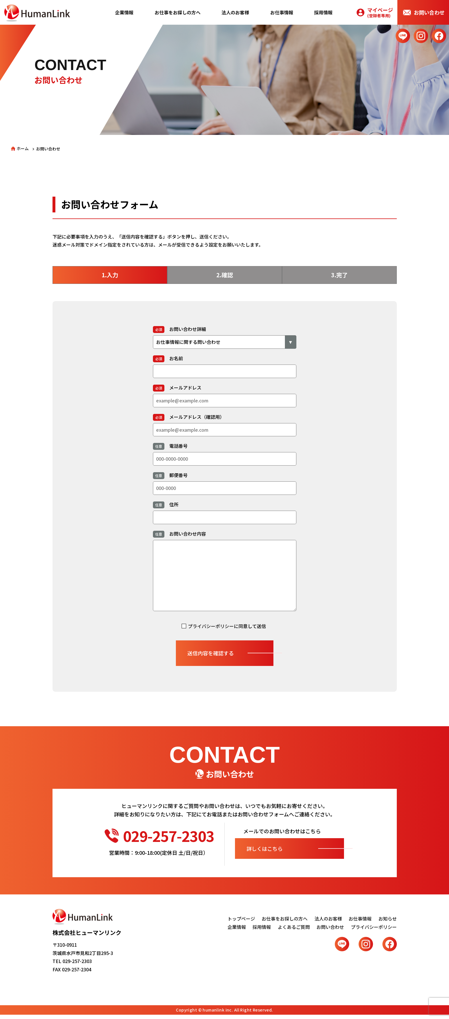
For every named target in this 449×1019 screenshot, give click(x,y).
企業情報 (124, 12)
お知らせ (387, 918)
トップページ (241, 918)
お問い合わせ (429, 12)
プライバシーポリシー (211, 626)
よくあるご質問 (294, 926)
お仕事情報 (281, 12)
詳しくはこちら (264, 848)
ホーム (23, 148)
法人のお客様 (235, 12)
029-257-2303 (159, 835)
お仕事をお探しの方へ (178, 12)
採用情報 (323, 12)
